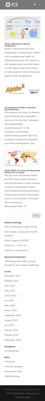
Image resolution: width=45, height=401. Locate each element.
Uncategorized (12, 350)
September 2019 (13, 315)
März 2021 (10, 290)
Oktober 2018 (11, 335)
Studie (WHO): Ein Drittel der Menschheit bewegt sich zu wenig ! (22, 171)
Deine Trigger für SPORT (17, 240)
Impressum (32, 393)
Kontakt (19, 397)
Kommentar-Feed (13, 371)
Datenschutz (18, 393)
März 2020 (10, 305)
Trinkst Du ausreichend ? (17, 250)
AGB (8, 393)
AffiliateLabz (11, 261)
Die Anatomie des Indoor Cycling (21, 226)
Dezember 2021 (12, 275)
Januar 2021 (11, 295)
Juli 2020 (9, 300)
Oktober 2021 (11, 280)
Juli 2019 (9, 325)
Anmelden (10, 361)
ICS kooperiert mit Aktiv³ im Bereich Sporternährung (20, 108)
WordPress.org (12, 376)
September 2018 (13, 340)
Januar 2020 (11, 310)
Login (27, 397)
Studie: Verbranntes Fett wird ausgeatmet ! (17, 45)
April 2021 (10, 285)
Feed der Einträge (13, 366)
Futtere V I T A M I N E (16, 245)
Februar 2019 (11, 330)
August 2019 (11, 320)
